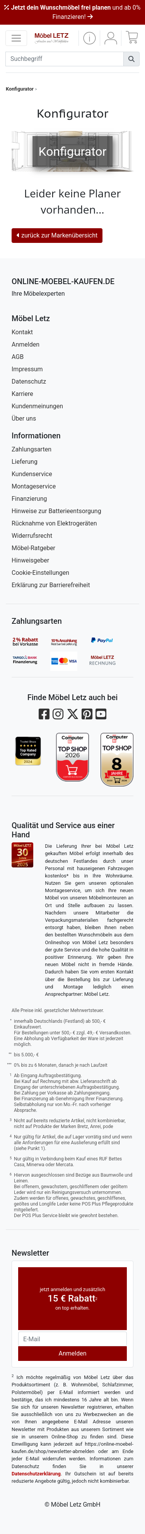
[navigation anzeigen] (16, 38)
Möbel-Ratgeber (33, 548)
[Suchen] (131, 59)
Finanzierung (29, 498)
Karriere (22, 393)
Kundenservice (32, 474)
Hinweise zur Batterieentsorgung (56, 511)
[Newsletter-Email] (72, 1339)
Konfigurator (20, 89)
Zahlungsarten (31, 449)
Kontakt (22, 332)
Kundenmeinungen (37, 406)
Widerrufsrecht (32, 535)
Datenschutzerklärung (36, 1474)
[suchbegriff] (64, 59)
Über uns (24, 418)
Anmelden (25, 344)
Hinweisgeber (30, 560)
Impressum (27, 369)
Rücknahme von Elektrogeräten (54, 523)
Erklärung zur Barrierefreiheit (51, 585)
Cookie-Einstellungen (40, 572)
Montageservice (34, 486)
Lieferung (25, 461)
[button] (89, 38)
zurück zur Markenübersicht (57, 235)
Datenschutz (29, 381)
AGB (18, 356)
